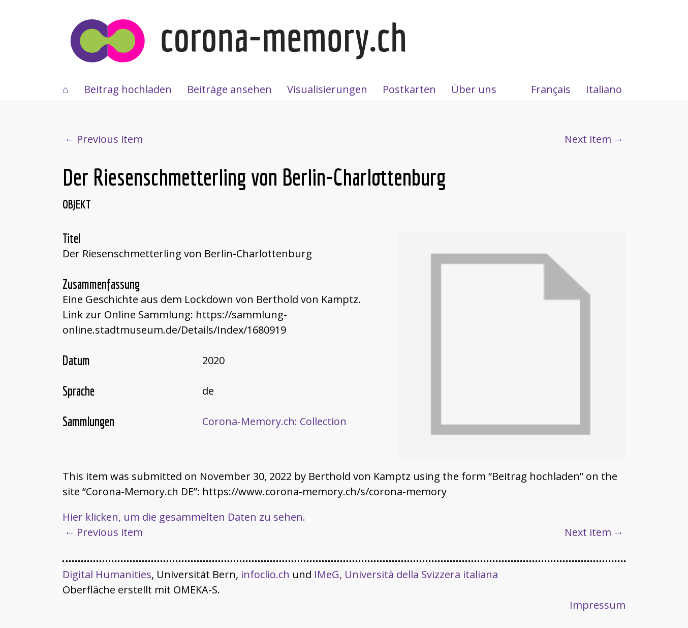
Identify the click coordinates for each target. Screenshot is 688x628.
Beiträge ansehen (229, 89)
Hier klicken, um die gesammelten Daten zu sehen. (183, 517)
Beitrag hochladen (128, 89)
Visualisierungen (327, 89)
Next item (588, 139)
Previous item (110, 139)
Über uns (473, 89)
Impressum (598, 605)
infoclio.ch (265, 574)
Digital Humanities (106, 574)
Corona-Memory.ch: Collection (274, 421)
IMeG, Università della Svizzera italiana (406, 574)
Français (551, 89)
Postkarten (409, 89)
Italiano (604, 89)
